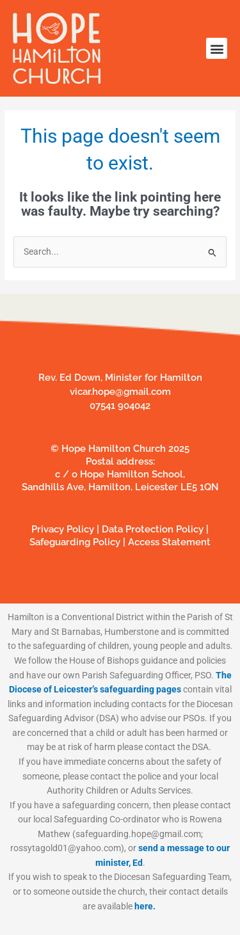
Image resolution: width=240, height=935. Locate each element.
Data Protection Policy (154, 529)
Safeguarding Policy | (78, 542)
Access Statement (169, 542)
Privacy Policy (62, 529)
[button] (216, 48)
